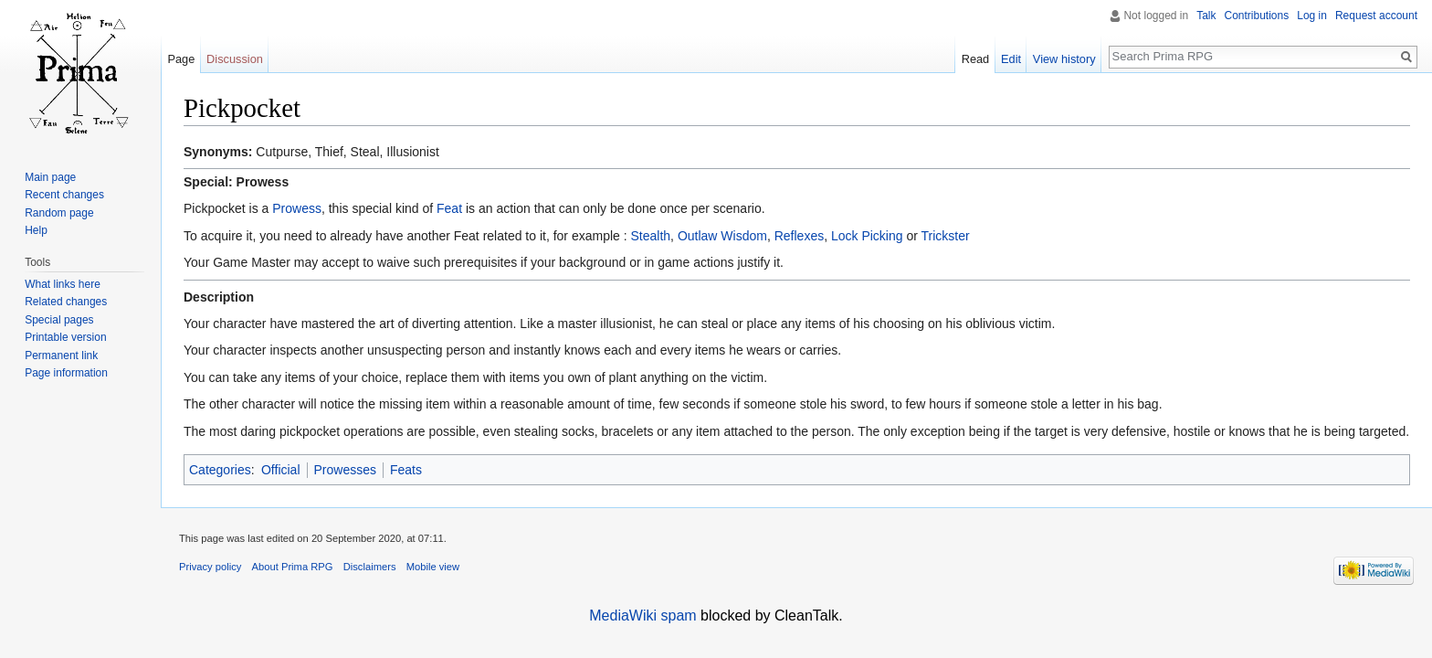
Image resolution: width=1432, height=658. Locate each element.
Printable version (65, 337)
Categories (220, 469)
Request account (1376, 15)
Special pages (59, 319)
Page (181, 59)
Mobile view (432, 566)
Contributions (1257, 15)
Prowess (296, 208)
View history (1064, 59)
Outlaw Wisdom (722, 235)
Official (280, 469)
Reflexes (799, 235)
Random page (59, 213)
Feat (449, 208)
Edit (1011, 59)
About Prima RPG (292, 566)
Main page (50, 177)
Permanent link (61, 355)
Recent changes (64, 194)
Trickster (945, 235)
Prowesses (345, 469)
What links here (62, 284)
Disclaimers (369, 566)
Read (976, 59)
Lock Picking (867, 235)
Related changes (66, 301)
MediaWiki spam (642, 615)
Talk (1206, 15)
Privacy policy (210, 566)
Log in (1312, 15)
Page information (66, 372)
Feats (406, 469)
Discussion (234, 59)
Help (36, 230)
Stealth (651, 235)
